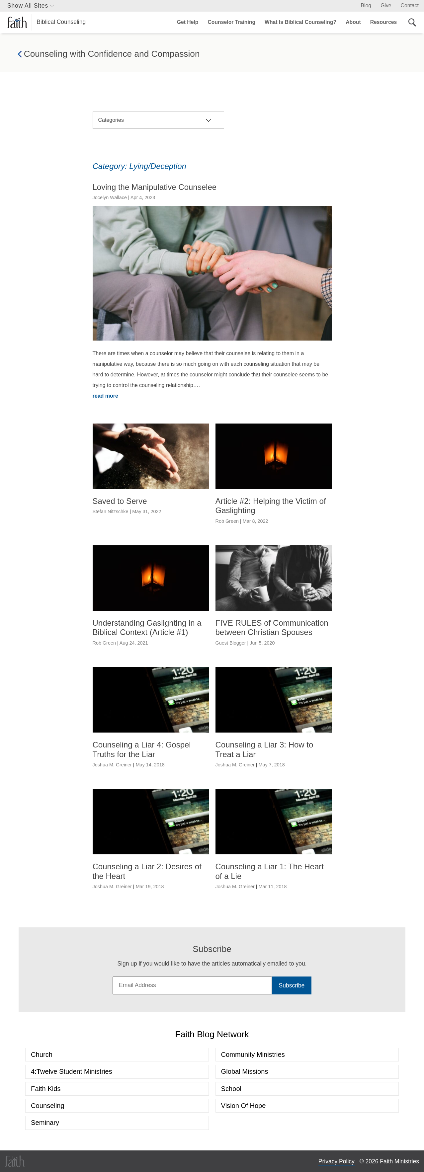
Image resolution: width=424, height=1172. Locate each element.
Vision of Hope (243, 1105)
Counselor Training (232, 22)
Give (386, 5)
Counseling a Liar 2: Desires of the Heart (147, 871)
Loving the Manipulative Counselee (155, 187)
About (353, 22)
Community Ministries (253, 1054)
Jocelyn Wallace (110, 197)
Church (41, 1054)
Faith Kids (45, 1088)
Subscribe (292, 985)
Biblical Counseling (46, 22)
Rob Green (227, 521)
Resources (383, 22)
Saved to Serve (120, 501)
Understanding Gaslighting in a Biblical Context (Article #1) (147, 627)
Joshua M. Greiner (112, 764)
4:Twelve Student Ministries (71, 1071)
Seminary (45, 1122)
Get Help (188, 22)
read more (105, 396)
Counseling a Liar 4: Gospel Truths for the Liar (142, 749)
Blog (366, 5)
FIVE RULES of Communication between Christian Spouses (271, 627)
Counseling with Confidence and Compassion (109, 54)
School (231, 1088)
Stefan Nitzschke (110, 511)
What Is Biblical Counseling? (300, 22)
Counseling (47, 1105)
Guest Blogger (230, 643)
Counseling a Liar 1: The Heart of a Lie (269, 871)
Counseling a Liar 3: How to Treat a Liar (264, 749)
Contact (410, 5)
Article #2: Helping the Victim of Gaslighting (270, 506)
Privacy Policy (336, 1161)
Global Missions (244, 1071)
